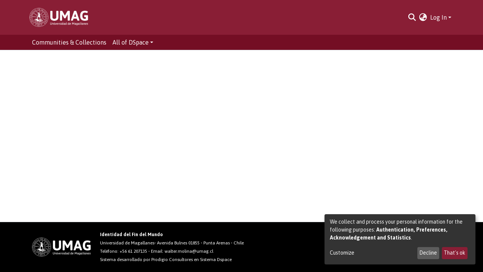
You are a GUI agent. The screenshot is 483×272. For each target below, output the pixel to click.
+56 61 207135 (133, 251)
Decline (428, 253)
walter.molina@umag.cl (189, 251)
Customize (342, 253)
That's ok (454, 253)
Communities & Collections (69, 42)
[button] (423, 17)
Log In (438, 17)
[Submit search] (412, 17)
